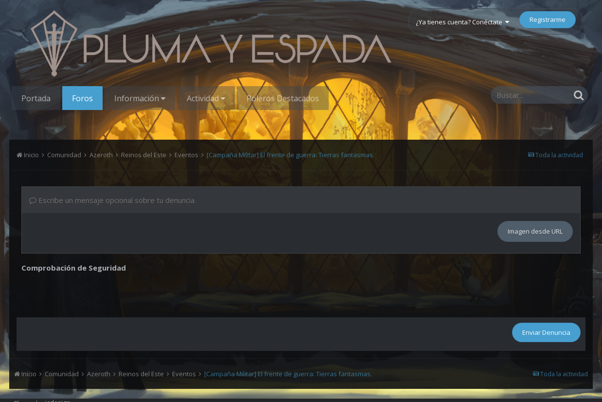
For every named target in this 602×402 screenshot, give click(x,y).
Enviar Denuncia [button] (546, 332)
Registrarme (548, 19)
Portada (36, 98)
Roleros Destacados (283, 98)
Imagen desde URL (535, 231)
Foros (82, 98)
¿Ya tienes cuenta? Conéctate (462, 22)
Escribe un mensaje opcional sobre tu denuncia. (112, 200)
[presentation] (95, 293)
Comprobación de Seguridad (73, 267)
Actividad (206, 98)
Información (139, 98)
